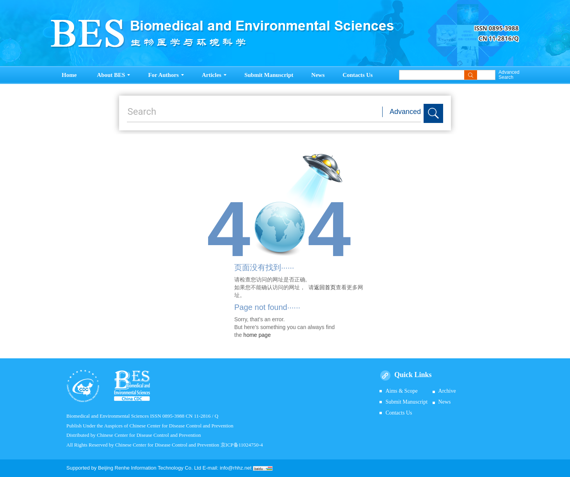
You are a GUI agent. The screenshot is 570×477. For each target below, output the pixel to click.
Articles (214, 75)
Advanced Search (509, 75)
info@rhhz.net (235, 468)
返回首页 (325, 287)
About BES (113, 75)
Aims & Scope (401, 391)
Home (69, 75)
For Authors (165, 75)
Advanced (405, 112)
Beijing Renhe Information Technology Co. (146, 468)
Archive (447, 391)
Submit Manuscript (268, 75)
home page (257, 335)
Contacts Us (358, 75)
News (317, 75)
